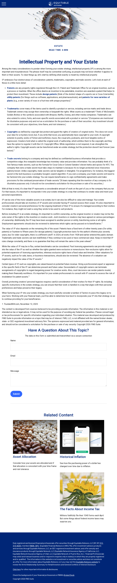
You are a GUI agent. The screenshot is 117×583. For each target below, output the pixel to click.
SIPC (37, 546)
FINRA (32, 546)
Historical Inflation (73, 457)
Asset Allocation (24, 457)
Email (12, 356)
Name (13, 340)
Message (14, 371)
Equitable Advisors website (87, 562)
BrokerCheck (69, 575)
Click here (17, 569)
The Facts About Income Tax (80, 509)
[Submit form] (16, 394)
